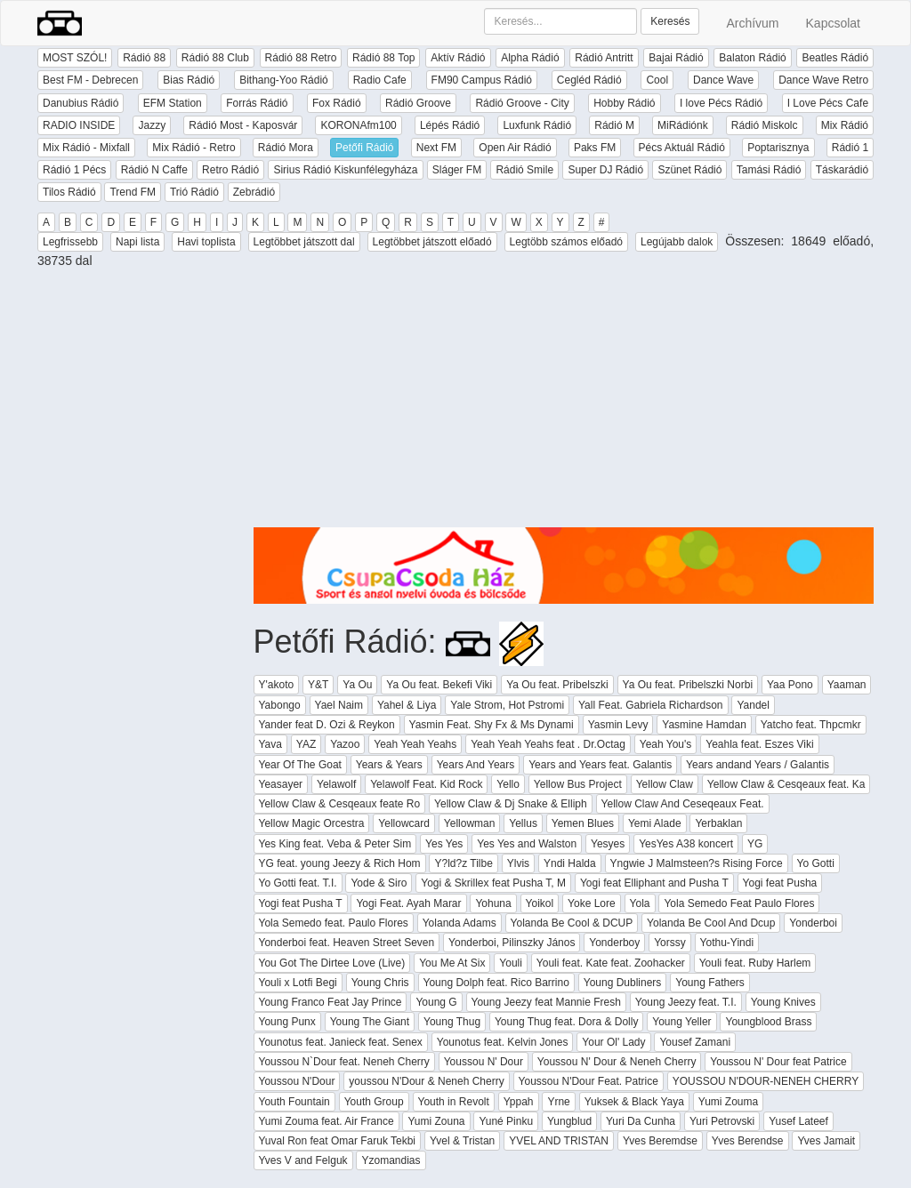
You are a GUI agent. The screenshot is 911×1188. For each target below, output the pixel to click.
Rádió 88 (144, 58)
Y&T (318, 684)
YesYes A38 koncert (686, 844)
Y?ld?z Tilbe (463, 863)
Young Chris (380, 982)
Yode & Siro (379, 883)
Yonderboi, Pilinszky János (511, 942)
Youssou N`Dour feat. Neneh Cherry (344, 1062)
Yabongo (280, 705)
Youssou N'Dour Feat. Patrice (588, 1081)
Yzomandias (390, 1160)
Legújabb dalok (677, 242)
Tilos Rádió (69, 192)
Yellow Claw (664, 784)
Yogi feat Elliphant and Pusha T (654, 883)
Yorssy (670, 942)
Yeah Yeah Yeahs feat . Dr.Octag (548, 744)
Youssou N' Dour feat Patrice (778, 1062)
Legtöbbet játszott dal (304, 242)
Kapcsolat (833, 23)
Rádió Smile (524, 170)
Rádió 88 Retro (301, 58)
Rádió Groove (418, 103)
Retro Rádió (230, 170)
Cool (657, 80)
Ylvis (518, 863)
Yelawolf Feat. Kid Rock (426, 784)
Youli (510, 963)
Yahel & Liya (407, 705)
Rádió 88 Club (215, 58)
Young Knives (783, 1002)
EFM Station (172, 103)
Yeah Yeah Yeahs (415, 744)
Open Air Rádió (515, 147)
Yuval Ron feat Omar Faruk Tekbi (337, 1141)
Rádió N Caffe (154, 170)
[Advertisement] (564, 402)
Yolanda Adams (459, 923)
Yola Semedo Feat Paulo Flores (739, 903)
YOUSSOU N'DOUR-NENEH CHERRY (766, 1081)
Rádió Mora (285, 147)
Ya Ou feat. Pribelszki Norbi (688, 684)
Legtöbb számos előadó (566, 242)
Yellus (523, 823)
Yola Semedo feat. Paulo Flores (333, 923)
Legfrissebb (70, 242)
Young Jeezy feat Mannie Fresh (546, 1002)
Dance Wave (723, 80)
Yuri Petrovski (721, 1121)
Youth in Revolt (453, 1102)
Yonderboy (614, 942)
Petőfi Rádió (364, 147)
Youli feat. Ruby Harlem (755, 963)
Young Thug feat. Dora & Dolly (566, 1021)
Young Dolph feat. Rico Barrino (496, 982)
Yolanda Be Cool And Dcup (711, 923)
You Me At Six (452, 963)
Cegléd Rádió (589, 80)
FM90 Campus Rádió (481, 80)
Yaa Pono (790, 684)
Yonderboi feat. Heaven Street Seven (347, 942)
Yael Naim (339, 705)
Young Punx (287, 1021)
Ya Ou (357, 684)
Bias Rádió (188, 80)
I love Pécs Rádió (721, 103)
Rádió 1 (850, 147)
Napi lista (137, 242)
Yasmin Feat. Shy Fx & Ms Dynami (491, 724)
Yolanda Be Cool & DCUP (572, 923)
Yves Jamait (826, 1141)
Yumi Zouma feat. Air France (326, 1121)
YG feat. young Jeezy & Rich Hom (340, 863)
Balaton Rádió (752, 58)
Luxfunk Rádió (537, 125)
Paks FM (595, 147)
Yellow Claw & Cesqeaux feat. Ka (786, 784)
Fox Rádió (336, 103)
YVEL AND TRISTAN (559, 1141)
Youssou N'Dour (297, 1081)
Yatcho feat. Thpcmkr (811, 724)
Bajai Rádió (676, 58)
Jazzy (151, 125)
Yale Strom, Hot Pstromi (507, 705)
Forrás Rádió (256, 103)
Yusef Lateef (798, 1121)
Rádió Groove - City (521, 103)
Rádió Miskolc (764, 125)
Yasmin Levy (618, 724)
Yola (640, 903)
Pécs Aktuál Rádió (682, 147)
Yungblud (569, 1121)
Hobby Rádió (624, 103)
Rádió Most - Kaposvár (243, 125)
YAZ (306, 744)
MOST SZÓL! (75, 58)
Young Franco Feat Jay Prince (330, 1002)
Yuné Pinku (506, 1121)
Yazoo (344, 744)
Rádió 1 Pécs (74, 170)
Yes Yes (444, 844)
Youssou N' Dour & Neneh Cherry (617, 1062)
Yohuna (493, 903)
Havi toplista (206, 242)
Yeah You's (666, 744)
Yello (508, 784)
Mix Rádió (844, 125)
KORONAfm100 (358, 125)
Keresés (669, 21)
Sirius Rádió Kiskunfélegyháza (345, 170)
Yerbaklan (718, 823)
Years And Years (476, 765)
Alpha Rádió (530, 58)
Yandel (753, 705)
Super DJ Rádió (605, 170)
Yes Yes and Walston (526, 844)
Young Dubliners (623, 982)
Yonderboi (813, 923)
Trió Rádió (194, 192)
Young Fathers (710, 982)
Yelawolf (336, 784)
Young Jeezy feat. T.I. (686, 1002)
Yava (270, 744)
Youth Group (374, 1102)
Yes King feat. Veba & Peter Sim (335, 844)
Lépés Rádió (450, 125)
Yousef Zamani (694, 1042)
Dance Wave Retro (823, 80)
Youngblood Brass (768, 1021)
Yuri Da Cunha (640, 1121)
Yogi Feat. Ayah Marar (408, 903)
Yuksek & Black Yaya (634, 1102)
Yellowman (470, 823)
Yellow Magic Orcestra (312, 823)
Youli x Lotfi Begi (298, 982)
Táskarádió (842, 170)
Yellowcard (404, 823)
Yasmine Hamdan (704, 724)
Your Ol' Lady (613, 1042)
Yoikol (540, 903)
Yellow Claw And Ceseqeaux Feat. (682, 804)
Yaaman (847, 684)
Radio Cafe (380, 80)
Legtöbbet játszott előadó (432, 242)
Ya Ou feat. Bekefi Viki (439, 684)
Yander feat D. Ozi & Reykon (327, 724)
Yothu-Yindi (727, 942)
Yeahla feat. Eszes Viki (759, 744)
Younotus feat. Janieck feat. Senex (341, 1042)
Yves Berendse (748, 1141)
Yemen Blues (583, 823)
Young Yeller (681, 1021)
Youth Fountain (294, 1102)
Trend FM (132, 192)
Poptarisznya (778, 147)
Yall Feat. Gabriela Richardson (650, 705)
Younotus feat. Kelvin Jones (502, 1042)
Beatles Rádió (835, 58)
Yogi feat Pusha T (301, 903)
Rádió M (614, 125)
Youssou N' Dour (483, 1062)
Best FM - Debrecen (90, 80)
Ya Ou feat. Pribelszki (557, 684)
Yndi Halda (570, 863)
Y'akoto (276, 684)
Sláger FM (456, 170)
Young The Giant (369, 1021)
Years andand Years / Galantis (757, 765)
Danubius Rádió (80, 103)
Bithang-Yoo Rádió (283, 80)
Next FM (436, 147)
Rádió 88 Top (383, 58)
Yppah (519, 1102)
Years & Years (389, 765)
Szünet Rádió (689, 170)
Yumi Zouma (728, 1102)
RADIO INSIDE (79, 125)
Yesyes (608, 844)
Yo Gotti (815, 863)
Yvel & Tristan (462, 1141)
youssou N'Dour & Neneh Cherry (426, 1081)
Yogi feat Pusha (780, 883)
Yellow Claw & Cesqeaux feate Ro (340, 804)
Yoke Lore (592, 903)
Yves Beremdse (660, 1141)
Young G (435, 1002)
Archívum (752, 23)
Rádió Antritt (604, 58)
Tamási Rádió (769, 170)
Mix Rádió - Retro (193, 147)
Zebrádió (254, 192)
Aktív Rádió (458, 58)
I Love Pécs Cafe (827, 103)
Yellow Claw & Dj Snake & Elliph (510, 804)
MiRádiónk (682, 125)
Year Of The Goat (300, 765)
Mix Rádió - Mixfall (86, 147)
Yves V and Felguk (303, 1160)
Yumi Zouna (435, 1121)
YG (754, 844)
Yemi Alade (654, 823)
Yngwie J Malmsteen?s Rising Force (696, 863)
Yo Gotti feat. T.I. (298, 883)
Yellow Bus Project (578, 784)
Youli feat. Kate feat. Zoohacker (610, 963)
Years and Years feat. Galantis (600, 765)
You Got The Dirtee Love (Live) (332, 963)
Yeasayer (281, 784)
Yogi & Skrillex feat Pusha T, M (493, 883)
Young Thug (451, 1021)
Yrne (558, 1102)
